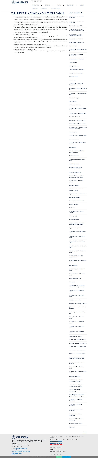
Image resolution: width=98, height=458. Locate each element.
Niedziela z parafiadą (74, 204)
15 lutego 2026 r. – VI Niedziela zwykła (77, 113)
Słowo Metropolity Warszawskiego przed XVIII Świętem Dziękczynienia (76, 395)
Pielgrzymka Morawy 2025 (75, 278)
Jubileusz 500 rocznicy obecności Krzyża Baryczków (77, 307)
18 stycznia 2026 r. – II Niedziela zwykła (77, 135)
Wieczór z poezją (73, 216)
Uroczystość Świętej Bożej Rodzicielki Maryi (77, 160)
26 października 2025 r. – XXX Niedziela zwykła (77, 246)
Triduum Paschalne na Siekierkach (76, 69)
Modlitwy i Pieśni (55, 8)
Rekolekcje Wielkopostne (74, 105)
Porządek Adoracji (73, 46)
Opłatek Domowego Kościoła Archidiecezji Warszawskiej (75, 168)
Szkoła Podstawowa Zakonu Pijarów (21, 451)
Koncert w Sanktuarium (74, 185)
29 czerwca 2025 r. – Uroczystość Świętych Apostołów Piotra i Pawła (76, 357)
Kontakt (35, 8)
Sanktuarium (35, 5)
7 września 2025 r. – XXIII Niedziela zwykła (76, 291)
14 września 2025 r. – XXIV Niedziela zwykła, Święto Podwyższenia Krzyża (77, 286)
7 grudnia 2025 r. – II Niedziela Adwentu (78, 193)
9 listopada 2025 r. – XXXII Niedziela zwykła (77, 237)
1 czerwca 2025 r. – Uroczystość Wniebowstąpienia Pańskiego (76, 385)
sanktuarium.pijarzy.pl (20, 450)
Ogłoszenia (71, 427)
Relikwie (47, 5)
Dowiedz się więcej (67, 456)
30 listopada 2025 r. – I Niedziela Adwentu (76, 212)
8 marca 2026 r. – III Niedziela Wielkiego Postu (78, 89)
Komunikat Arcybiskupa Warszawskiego (78, 343)
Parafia (59, 5)
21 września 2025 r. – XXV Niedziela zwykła (77, 274)
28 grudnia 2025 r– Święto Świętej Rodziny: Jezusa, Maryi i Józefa (76, 176)
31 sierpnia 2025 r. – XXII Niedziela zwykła (76, 296)
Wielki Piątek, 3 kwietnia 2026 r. (76, 39)
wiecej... (84, 432)
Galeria (82, 5)
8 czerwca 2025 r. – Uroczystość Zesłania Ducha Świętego (76, 380)
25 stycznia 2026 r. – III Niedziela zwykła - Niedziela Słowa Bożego (78, 128)
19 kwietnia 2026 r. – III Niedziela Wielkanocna (76, 21)
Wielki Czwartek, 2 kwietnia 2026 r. (76, 42)
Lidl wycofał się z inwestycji (75, 376)
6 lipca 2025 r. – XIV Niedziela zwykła (77, 353)
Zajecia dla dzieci (73, 62)
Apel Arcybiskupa (73, 101)
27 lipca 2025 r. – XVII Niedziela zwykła (77, 339)
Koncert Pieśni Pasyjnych (74, 98)
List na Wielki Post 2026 (74, 116)
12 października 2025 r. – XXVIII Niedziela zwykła (76, 256)
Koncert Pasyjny (72, 80)
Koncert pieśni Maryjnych (74, 197)
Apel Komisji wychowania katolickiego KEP (77, 312)
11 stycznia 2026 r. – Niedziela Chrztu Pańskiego (77, 143)
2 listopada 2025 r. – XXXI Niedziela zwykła (77, 241)
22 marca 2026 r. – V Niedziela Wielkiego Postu (76, 55)
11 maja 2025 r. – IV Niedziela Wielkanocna (75, 409)
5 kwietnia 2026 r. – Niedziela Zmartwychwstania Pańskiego (75, 34)
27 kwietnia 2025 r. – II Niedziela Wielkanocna (76, 419)
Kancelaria (44, 8)
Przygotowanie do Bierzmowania (76, 59)
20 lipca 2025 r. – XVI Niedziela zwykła (77, 346)
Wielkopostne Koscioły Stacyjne (76, 73)
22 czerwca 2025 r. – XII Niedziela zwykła (76, 367)
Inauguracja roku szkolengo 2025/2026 (77, 303)
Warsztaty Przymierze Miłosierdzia (76, 200)
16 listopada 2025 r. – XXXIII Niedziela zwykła (77, 232)
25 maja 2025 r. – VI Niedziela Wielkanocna (75, 400)
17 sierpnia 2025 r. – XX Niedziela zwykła (76, 322)
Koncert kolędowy (73, 132)
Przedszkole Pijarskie (17, 453)
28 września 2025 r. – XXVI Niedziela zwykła (77, 269)
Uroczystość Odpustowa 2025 (75, 423)
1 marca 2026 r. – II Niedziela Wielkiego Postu (77, 94)
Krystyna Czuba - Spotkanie (75, 228)
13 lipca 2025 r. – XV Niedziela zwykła (77, 350)
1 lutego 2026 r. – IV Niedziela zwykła (77, 123)
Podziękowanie (72, 147)
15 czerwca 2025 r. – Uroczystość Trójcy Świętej (78, 372)
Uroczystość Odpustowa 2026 (75, 25)
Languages (70, 5)
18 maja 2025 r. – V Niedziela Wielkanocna (75, 405)
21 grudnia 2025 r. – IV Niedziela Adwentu (76, 181)
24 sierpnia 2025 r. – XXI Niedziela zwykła (76, 317)
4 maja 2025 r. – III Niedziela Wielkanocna (75, 414)
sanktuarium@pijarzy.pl (21, 448)
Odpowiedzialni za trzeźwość (75, 336)
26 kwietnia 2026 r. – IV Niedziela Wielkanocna (76, 16)
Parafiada (14, 454)
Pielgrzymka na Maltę (74, 66)
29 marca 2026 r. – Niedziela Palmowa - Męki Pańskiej (78, 50)
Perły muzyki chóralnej (74, 219)
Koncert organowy (73, 265)
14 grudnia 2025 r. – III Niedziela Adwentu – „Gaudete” (76, 189)
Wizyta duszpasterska (74, 139)
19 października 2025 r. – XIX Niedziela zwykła (77, 251)
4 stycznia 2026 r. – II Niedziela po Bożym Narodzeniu (76, 151)
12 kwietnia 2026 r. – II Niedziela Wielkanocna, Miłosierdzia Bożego (76, 30)
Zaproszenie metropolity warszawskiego (74, 390)
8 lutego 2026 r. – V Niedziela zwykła (77, 120)
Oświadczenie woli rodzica (75, 300)
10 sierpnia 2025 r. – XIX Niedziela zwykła (76, 327)
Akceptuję (59, 456)
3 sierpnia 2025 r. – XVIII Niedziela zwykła (76, 332)
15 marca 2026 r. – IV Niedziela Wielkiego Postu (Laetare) (76, 84)
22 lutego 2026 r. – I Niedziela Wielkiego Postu (78, 109)
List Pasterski (72, 207)
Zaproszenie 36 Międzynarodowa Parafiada (76, 362)
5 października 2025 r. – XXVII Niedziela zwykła (77, 261)
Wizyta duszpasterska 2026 (75, 172)
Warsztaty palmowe (73, 76)
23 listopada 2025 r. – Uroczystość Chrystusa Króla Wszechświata (76, 223)
